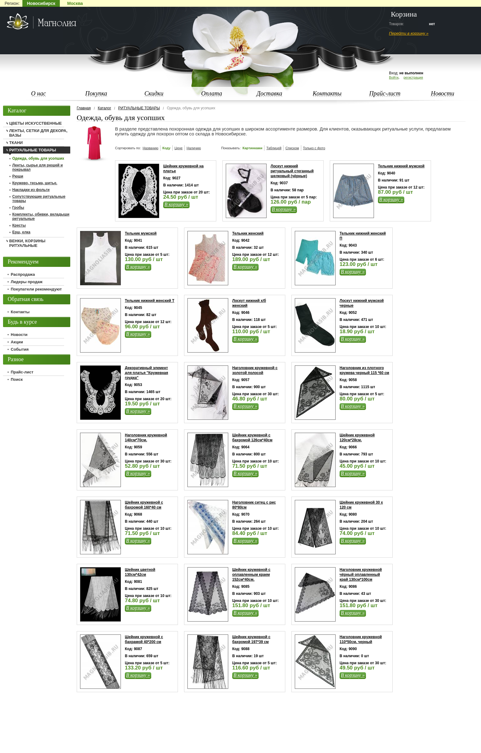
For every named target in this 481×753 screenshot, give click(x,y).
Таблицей (273, 148)
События (20, 349)
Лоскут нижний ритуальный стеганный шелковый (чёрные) (292, 171)
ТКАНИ (16, 142)
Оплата (211, 93)
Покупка (96, 93)
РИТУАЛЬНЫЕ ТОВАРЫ (139, 108)
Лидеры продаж (27, 281)
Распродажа (23, 274)
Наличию (194, 148)
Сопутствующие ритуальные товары (38, 198)
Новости (442, 93)
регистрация (413, 77)
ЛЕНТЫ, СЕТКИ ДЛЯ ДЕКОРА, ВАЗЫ (38, 133)
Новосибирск (41, 3)
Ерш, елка (21, 232)
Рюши (17, 176)
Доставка (269, 93)
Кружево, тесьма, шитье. (34, 183)
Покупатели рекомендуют (36, 289)
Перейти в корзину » (409, 33)
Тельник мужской (141, 233)
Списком (292, 148)
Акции (17, 342)
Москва (75, 3)
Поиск (17, 379)
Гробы (18, 207)
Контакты (327, 93)
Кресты (19, 225)
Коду (166, 148)
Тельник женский (248, 233)
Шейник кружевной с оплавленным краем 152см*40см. (251, 575)
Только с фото (314, 148)
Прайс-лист (384, 93)
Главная (84, 108)
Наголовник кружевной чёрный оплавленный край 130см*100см (361, 575)
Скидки (154, 93)
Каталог (104, 108)
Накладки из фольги (31, 190)
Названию (150, 148)
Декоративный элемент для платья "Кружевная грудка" (146, 373)
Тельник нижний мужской (401, 166)
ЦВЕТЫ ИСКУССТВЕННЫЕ (35, 123)
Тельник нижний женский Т (149, 300)
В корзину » (176, 204)
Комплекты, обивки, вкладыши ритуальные (40, 216)
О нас (38, 93)
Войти (393, 77)
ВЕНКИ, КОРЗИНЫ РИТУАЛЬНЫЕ (27, 243)
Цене (179, 148)
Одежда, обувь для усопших (38, 158)
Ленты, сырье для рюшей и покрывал (37, 167)
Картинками (252, 148)
